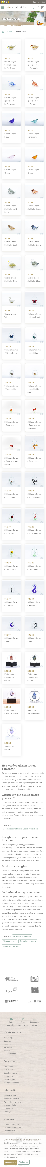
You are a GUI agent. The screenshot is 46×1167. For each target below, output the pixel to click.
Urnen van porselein (22, 936)
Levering (7, 1044)
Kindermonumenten (12, 1127)
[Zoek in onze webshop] (32, 7)
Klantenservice (38, 1)
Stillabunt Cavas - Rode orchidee (34, 532)
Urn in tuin (8, 1108)
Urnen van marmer (11, 946)
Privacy (7, 1050)
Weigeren (23, 1162)
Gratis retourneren (23, 1022)
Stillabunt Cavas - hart (34, 640)
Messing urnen (9, 941)
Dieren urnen (9, 1076)
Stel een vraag (10, 1053)
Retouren (8, 1047)
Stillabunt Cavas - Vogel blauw (34, 351)
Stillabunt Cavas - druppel (34, 604)
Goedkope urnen (11, 1073)
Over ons (9, 1118)
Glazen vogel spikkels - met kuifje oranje (33, 64)
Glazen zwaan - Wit (11, 315)
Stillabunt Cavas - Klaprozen (11, 424)
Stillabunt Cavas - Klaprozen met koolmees (34, 425)
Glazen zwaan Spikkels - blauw (34, 279)
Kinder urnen (9, 1079)
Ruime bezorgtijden (11, 1022)
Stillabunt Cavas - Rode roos (11, 532)
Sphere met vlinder (9, 748)
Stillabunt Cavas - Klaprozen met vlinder (11, 461)
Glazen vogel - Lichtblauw (33, 135)
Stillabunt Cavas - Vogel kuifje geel (34, 389)
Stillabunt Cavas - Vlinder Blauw (11, 351)
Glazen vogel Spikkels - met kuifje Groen (10, 64)
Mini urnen (8, 1066)
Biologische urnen (11, 1082)
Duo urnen (8, 1069)
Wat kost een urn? (11, 1098)
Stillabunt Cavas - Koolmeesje (34, 460)
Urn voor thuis (10, 1105)
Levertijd (7, 1111)
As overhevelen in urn (13, 1101)
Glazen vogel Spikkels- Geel (10, 243)
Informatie (10, 1090)
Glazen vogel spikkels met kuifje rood (33, 101)
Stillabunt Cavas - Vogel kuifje (11, 387)
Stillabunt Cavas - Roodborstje (11, 496)
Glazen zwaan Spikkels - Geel (10, 279)
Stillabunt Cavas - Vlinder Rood (34, 315)
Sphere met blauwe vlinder (33, 712)
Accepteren (10, 1162)
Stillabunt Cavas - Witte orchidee (34, 568)
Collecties (9, 1061)
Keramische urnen (28, 941)
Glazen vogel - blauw (10, 135)
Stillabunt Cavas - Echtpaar (11, 604)
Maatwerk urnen (11, 1095)
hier (17, 1157)
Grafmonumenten (11, 1124)
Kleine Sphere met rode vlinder (11, 712)
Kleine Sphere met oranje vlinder (10, 677)
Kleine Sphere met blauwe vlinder (33, 677)
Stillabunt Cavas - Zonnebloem (11, 568)
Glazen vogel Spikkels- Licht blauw (10, 209)
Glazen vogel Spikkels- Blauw (34, 243)
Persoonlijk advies (34, 1022)
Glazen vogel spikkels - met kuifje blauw (10, 101)
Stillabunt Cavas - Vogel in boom (34, 496)
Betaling (7, 1040)
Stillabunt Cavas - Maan (11, 640)
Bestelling (8, 1037)
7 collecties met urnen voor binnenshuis (20, 828)
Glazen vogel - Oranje (10, 171)
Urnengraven (9, 1130)
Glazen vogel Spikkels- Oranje (34, 207)
